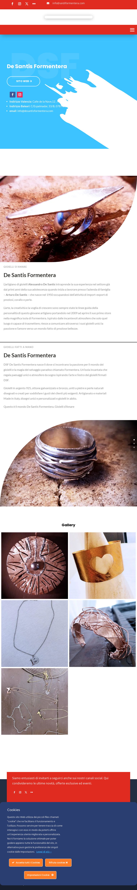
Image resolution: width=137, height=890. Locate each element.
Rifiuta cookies (58, 862)
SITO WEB (22, 81)
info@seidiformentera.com (68, 3)
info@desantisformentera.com (35, 110)
